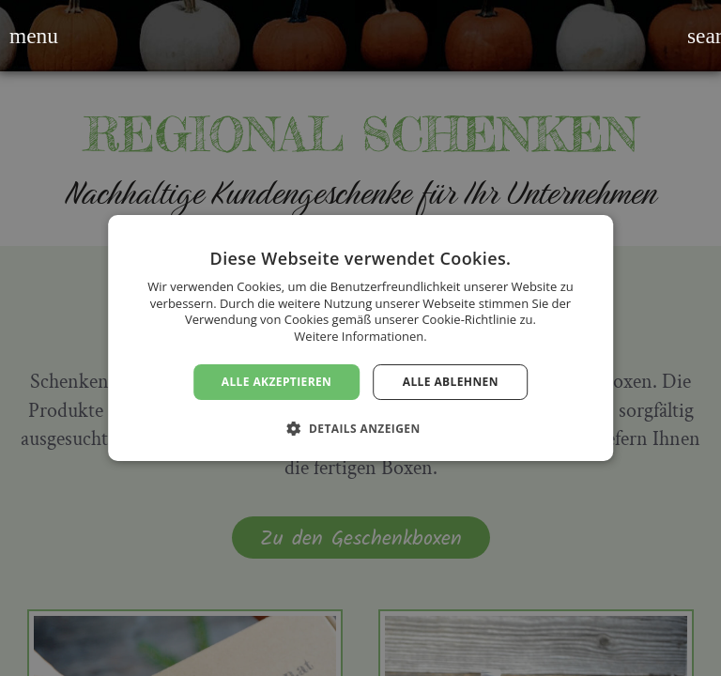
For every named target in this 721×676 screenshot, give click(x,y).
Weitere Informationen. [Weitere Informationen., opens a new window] (360, 336)
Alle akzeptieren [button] (277, 382)
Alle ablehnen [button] (451, 382)
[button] (21, 35)
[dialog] (360, 338)
